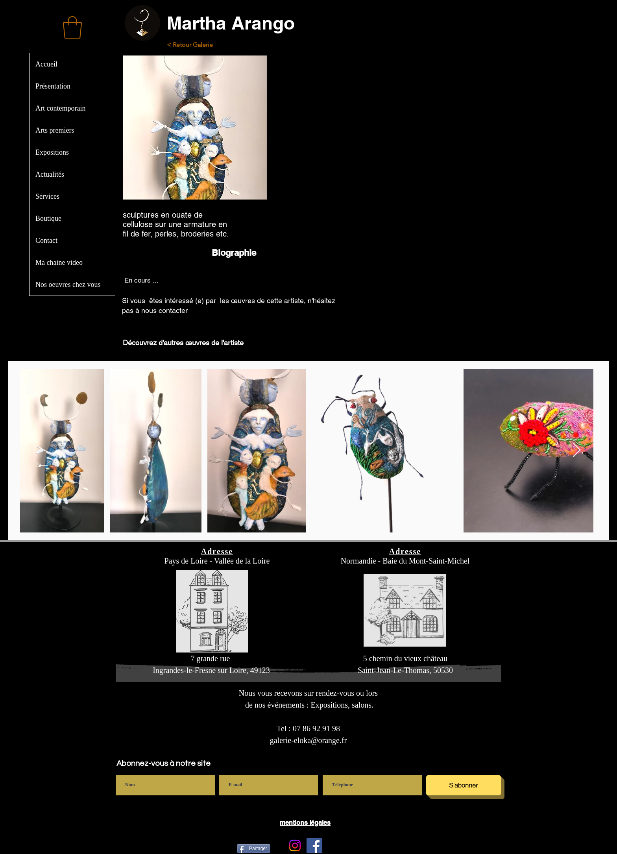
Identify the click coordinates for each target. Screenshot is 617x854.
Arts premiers (54, 130)
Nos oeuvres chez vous (67, 284)
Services (47, 196)
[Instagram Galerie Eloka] (295, 845)
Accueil (46, 64)
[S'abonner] (463, 785)
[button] (72, 27)
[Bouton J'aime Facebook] (392, 845)
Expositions (52, 152)
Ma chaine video (59, 262)
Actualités (49, 174)
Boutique (48, 218)
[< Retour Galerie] (196, 45)
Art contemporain (60, 108)
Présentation (52, 86)
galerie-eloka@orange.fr (308, 740)
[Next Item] (576, 450)
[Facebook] (314, 845)
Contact (46, 240)
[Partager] (253, 848)
